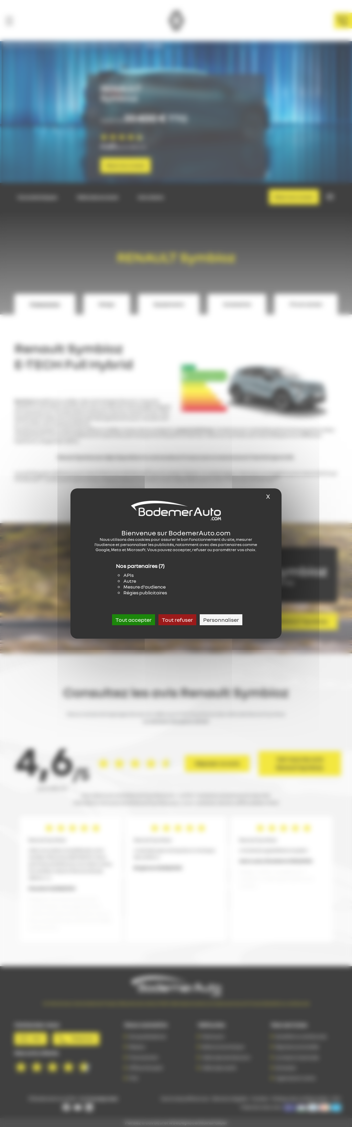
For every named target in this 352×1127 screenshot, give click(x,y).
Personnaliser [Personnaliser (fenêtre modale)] (221, 619)
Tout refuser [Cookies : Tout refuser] (177, 619)
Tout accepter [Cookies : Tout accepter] (134, 619)
